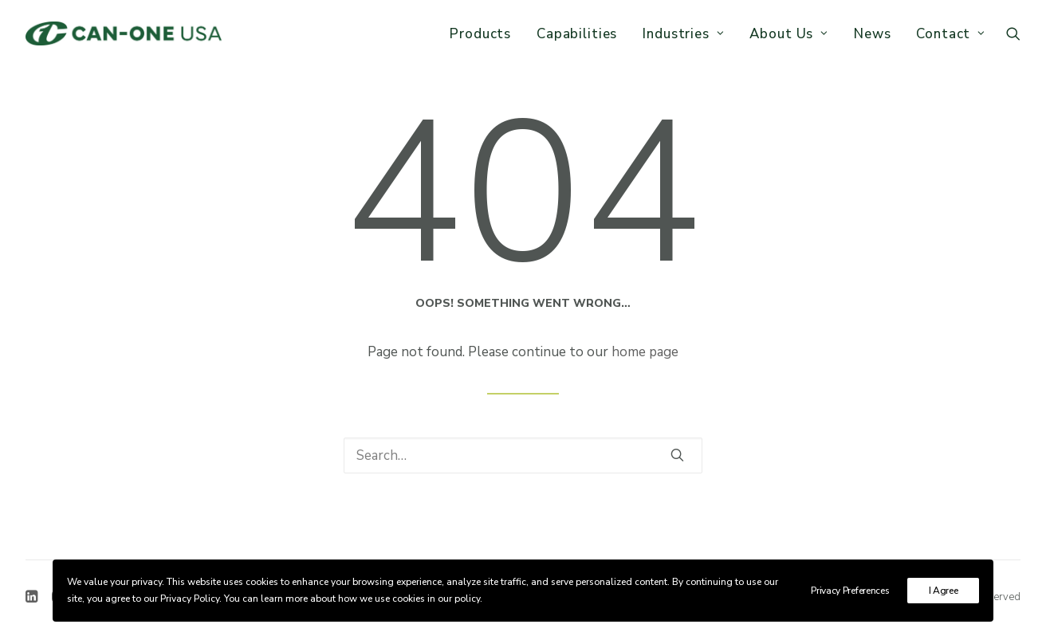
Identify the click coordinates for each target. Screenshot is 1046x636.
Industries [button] (683, 34)
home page (644, 352)
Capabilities (577, 34)
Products (480, 34)
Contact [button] (950, 34)
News (872, 34)
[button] (1013, 33)
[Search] (523, 455)
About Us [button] (788, 34)
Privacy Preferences (850, 590)
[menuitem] (480, 33)
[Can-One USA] (124, 33)
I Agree (943, 590)
